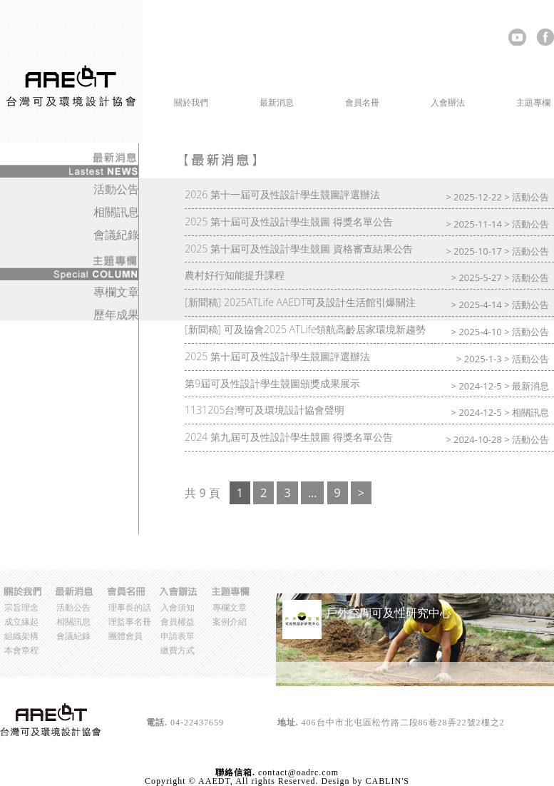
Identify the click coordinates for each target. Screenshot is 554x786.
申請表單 (177, 636)
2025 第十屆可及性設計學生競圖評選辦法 (277, 356)
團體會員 (125, 636)
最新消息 (277, 102)
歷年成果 (116, 314)
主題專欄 (533, 102)
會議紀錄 (116, 235)
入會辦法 (448, 102)
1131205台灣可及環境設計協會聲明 (264, 410)
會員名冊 (362, 102)
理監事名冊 (129, 622)
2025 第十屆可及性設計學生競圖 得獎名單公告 (288, 221)
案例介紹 (229, 622)
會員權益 (177, 622)
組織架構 (21, 636)
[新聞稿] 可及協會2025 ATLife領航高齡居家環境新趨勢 (305, 329)
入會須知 (177, 607)
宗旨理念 (21, 607)
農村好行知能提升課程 (234, 275)
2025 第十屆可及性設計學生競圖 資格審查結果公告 (298, 248)
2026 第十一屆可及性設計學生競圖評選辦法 (282, 194)
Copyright (165, 781)
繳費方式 (177, 650)
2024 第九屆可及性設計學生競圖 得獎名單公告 (288, 437)
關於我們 (191, 102)
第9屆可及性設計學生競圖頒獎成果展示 (272, 383)
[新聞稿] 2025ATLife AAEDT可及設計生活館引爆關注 (300, 302)
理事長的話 (129, 607)
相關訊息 (530, 412)
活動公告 (530, 196)
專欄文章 (116, 292)
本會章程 (21, 650)
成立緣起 (21, 622)
